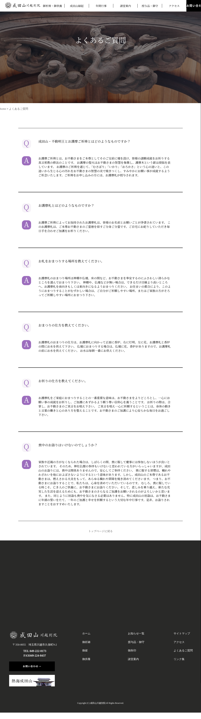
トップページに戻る (100, 531)
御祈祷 (86, 642)
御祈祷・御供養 (52, 6)
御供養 (86, 659)
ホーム (86, 633)
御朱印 (132, 650)
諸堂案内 (125, 6)
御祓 (85, 650)
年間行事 (101, 6)
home (3, 108)
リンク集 (179, 659)
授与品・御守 (150, 6)
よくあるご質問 (18, 108)
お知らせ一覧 (136, 633)
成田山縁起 (77, 6)
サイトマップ (182, 633)
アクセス (174, 6)
